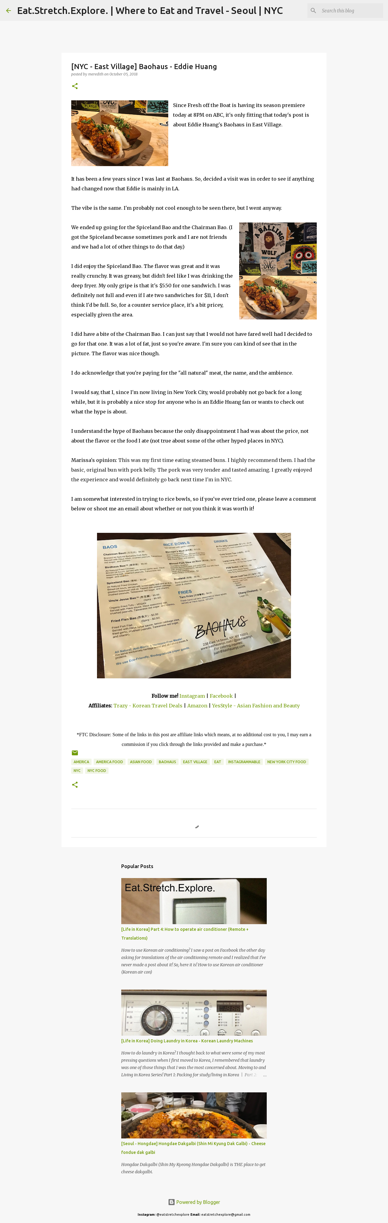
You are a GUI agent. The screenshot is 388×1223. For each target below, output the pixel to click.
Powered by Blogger (194, 1202)
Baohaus (167, 762)
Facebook (221, 696)
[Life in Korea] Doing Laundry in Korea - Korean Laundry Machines (187, 1040)
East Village (195, 762)
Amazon (198, 706)
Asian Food (141, 762)
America (81, 762)
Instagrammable (244, 762)
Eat (217, 762)
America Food (109, 762)
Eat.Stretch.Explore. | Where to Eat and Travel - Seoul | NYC (150, 10)
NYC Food (97, 771)
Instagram (192, 696)
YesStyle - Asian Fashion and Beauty (256, 706)
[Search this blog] (351, 10)
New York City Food (286, 762)
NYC (77, 771)
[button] (75, 86)
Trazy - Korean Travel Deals (147, 706)
